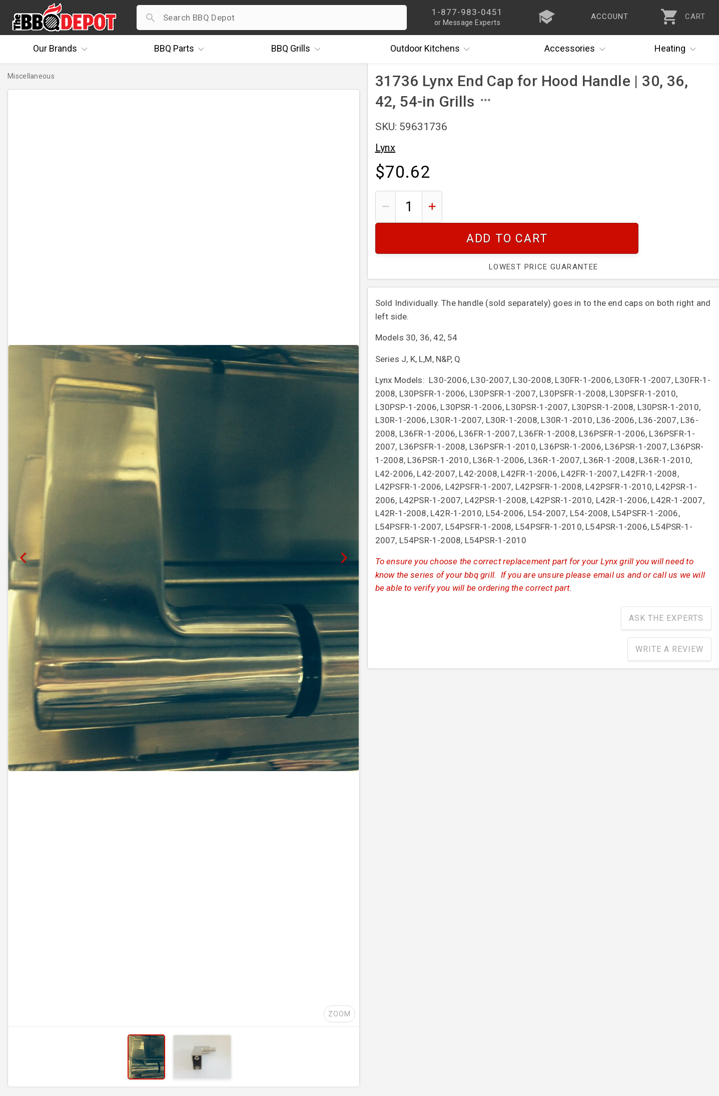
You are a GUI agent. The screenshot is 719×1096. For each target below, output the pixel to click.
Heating (677, 49)
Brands (62, 49)
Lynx (385, 148)
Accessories (577, 49)
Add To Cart (580, 206)
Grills (298, 49)
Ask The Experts (666, 587)
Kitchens (432, 49)
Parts (181, 49)
